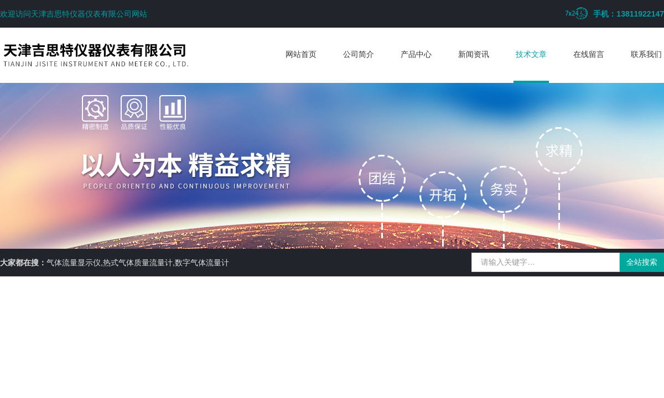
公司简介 (358, 54)
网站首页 (301, 54)
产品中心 (416, 54)
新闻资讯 (473, 54)
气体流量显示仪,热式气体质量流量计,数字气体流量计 (137, 262)
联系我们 (646, 54)
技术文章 (531, 54)
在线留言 (588, 54)
